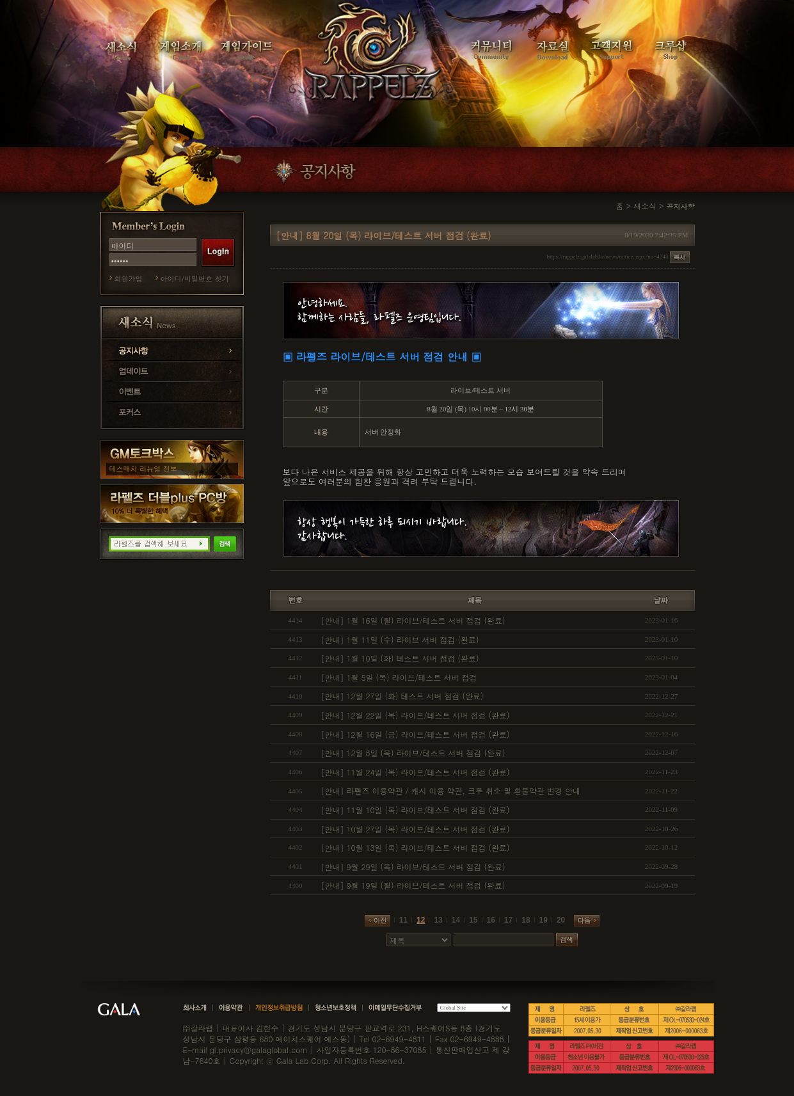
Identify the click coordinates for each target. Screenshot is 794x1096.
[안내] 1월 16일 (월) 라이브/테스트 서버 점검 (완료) (413, 620)
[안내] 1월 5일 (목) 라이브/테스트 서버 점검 (399, 677)
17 (508, 920)
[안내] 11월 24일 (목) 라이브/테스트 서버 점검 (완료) (415, 771)
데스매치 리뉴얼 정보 (143, 468)
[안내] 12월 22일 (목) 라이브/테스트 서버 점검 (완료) (415, 715)
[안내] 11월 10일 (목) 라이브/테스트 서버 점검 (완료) (415, 809)
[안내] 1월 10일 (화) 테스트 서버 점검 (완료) (400, 658)
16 (491, 920)
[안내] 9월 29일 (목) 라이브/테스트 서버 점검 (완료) (413, 866)
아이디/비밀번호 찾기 (195, 278)
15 (473, 920)
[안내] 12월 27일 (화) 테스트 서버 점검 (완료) (402, 695)
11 (403, 920)
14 (456, 920)
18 (525, 920)
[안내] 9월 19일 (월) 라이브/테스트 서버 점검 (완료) (413, 885)
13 (438, 920)
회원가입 (129, 278)
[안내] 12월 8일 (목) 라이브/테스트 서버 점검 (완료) (413, 752)
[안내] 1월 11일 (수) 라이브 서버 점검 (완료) (400, 639)
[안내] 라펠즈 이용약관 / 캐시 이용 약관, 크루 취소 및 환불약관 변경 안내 (451, 790)
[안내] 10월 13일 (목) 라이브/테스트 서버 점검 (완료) (415, 847)
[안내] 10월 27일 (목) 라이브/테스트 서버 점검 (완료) (415, 828)
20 (561, 920)
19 (543, 920)
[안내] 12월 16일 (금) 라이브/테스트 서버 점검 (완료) (415, 734)
